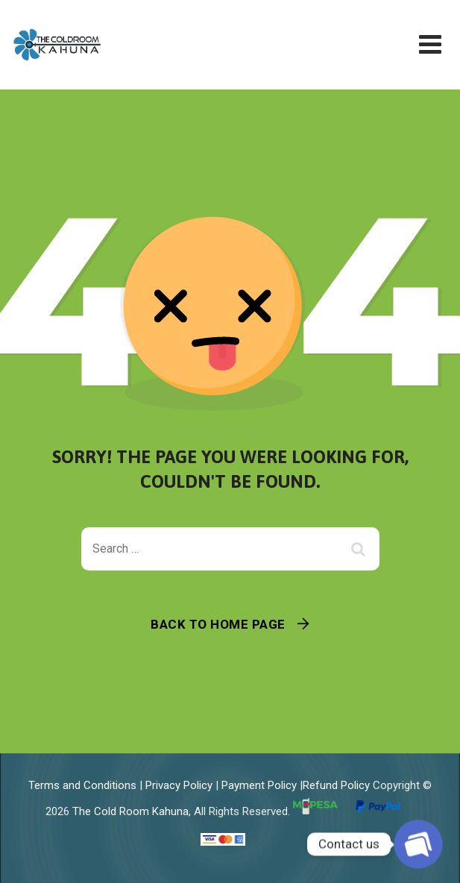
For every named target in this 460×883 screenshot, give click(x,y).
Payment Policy (259, 785)
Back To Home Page (218, 624)
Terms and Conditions (82, 785)
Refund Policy (336, 785)
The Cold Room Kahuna (130, 811)
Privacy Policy (178, 785)
